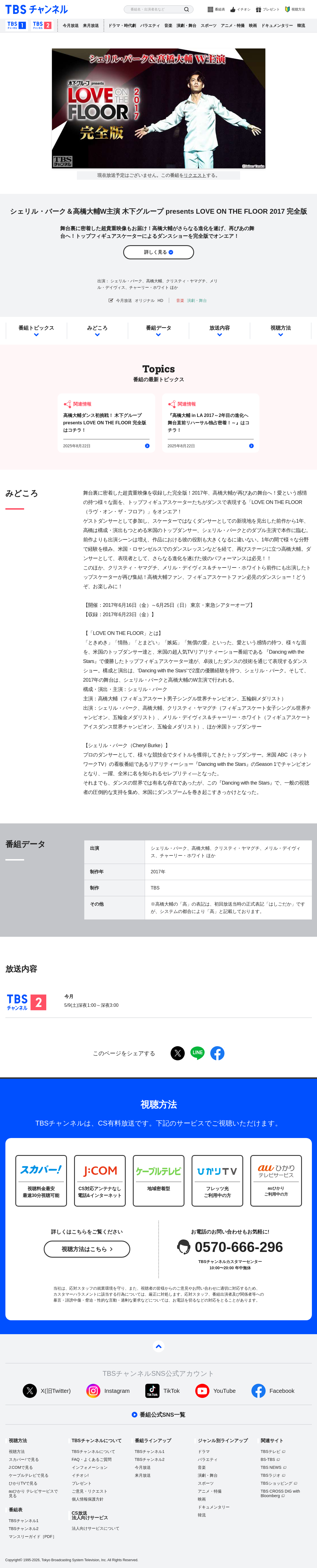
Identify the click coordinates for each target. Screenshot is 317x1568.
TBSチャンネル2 (42, 25)
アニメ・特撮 (233, 25)
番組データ (158, 328)
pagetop (159, 1346)
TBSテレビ (270, 1451)
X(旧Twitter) (56, 1391)
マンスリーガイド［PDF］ (32, 1536)
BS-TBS (268, 1459)
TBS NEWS (271, 1467)
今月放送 (71, 25)
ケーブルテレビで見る (29, 1475)
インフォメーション (90, 1467)
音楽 (168, 25)
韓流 (301, 25)
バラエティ (150, 25)
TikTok (171, 1391)
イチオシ (244, 9)
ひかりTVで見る (23, 1483)
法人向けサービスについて (95, 1528)
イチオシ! (80, 1475)
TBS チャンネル (36, 9)
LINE (197, 1053)
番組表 (220, 9)
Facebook (282, 1391)
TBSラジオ (270, 1475)
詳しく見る (155, 252)
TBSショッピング (276, 1483)
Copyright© (13, 1560)
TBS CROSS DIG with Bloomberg (280, 1493)
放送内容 (219, 328)
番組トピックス (36, 328)
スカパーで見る (24, 1459)
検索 (186, 9)
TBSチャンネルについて (93, 1451)
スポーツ (209, 25)
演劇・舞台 (186, 25)
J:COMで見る (21, 1467)
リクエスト (195, 175)
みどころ (97, 328)
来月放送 (91, 25)
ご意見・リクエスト (90, 1491)
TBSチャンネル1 (16, 25)
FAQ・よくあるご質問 (92, 1459)
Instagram (117, 1391)
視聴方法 (298, 9)
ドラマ (204, 1451)
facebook (217, 1053)
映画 (253, 25)
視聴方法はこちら (84, 1249)
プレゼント (271, 9)
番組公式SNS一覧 (162, 1414)
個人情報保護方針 (88, 1499)
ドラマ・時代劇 (122, 25)
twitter (178, 1053)
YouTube (224, 1391)
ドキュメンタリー (277, 25)
